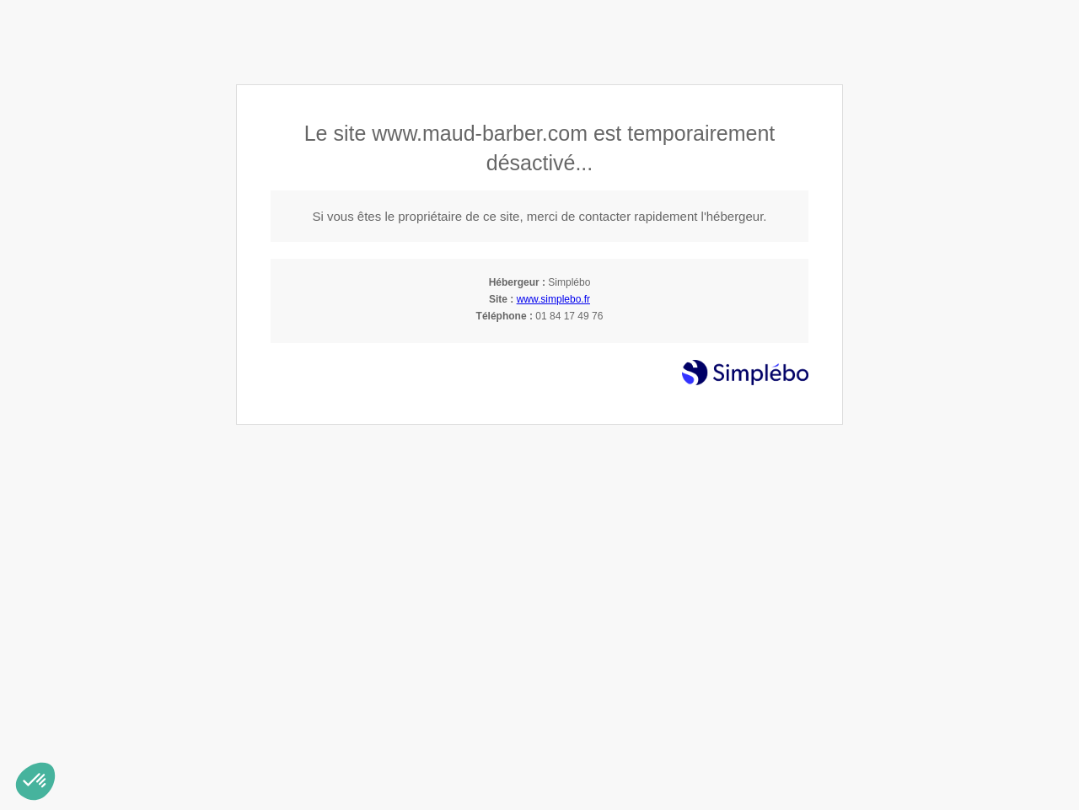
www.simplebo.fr (553, 299)
